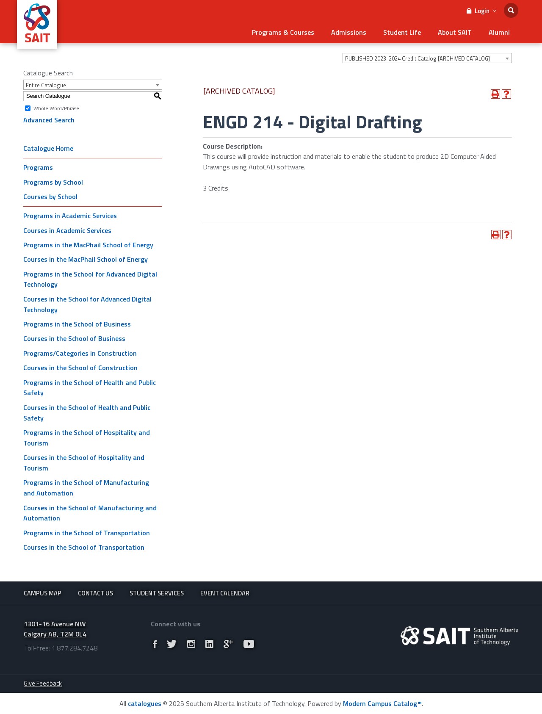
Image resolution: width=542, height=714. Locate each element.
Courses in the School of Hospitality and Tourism (83, 462)
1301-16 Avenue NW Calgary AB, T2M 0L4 (55, 629)
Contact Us (95, 593)
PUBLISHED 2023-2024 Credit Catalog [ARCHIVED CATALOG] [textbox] (417, 58)
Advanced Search (49, 120)
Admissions (348, 32)
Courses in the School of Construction (80, 368)
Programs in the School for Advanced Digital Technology (90, 279)
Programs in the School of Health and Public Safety (89, 387)
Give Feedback (43, 683)
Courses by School (50, 196)
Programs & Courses (283, 32)
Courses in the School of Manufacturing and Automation (90, 513)
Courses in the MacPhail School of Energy (85, 259)
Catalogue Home (48, 148)
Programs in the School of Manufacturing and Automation (86, 487)
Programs (38, 167)
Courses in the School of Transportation (83, 547)
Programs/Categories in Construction (80, 353)
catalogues (144, 703)
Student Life (402, 32)
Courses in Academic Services (67, 230)
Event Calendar (224, 593)
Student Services (157, 593)
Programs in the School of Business (77, 324)
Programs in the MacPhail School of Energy (88, 245)
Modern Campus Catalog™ (382, 703)
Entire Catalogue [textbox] (46, 85)
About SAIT (455, 32)
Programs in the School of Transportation (86, 533)
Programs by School (53, 182)
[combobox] (427, 58)
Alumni (499, 32)
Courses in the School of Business (74, 338)
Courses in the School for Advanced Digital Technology (87, 304)
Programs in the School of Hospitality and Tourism (86, 437)
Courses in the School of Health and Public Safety (86, 412)
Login (481, 11)
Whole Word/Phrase (56, 108)
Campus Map (42, 593)
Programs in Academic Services (70, 215)
